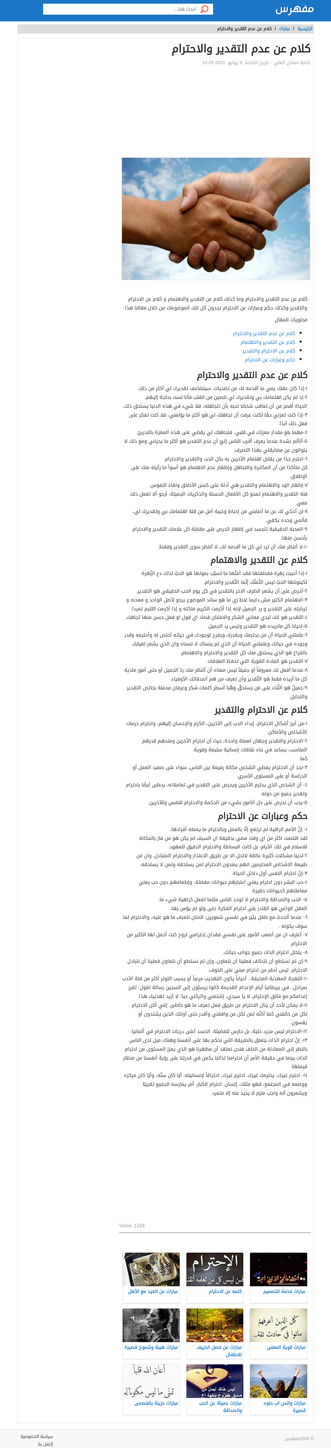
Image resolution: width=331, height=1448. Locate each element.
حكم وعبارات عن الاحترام (270, 359)
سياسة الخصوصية (36, 1436)
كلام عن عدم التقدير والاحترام (264, 333)
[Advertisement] (214, 111)
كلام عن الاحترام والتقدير (269, 351)
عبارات (284, 29)
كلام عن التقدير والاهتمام (268, 342)
